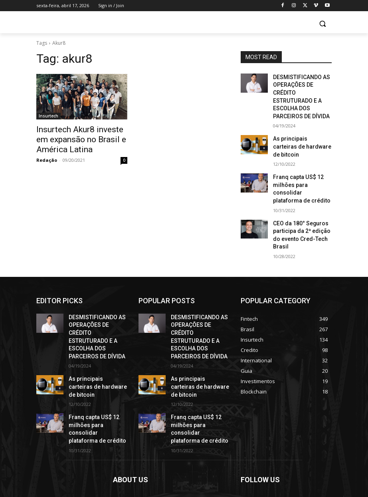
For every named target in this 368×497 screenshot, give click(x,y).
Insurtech (48, 116)
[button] (322, 23)
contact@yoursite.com (167, 461)
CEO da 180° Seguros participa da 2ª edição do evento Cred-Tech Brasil (300, 195)
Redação (46, 156)
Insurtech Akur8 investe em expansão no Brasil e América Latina (80, 138)
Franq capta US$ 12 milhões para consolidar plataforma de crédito (300, 159)
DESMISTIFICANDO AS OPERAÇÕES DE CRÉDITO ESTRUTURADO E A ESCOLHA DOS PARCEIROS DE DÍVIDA (301, 90)
